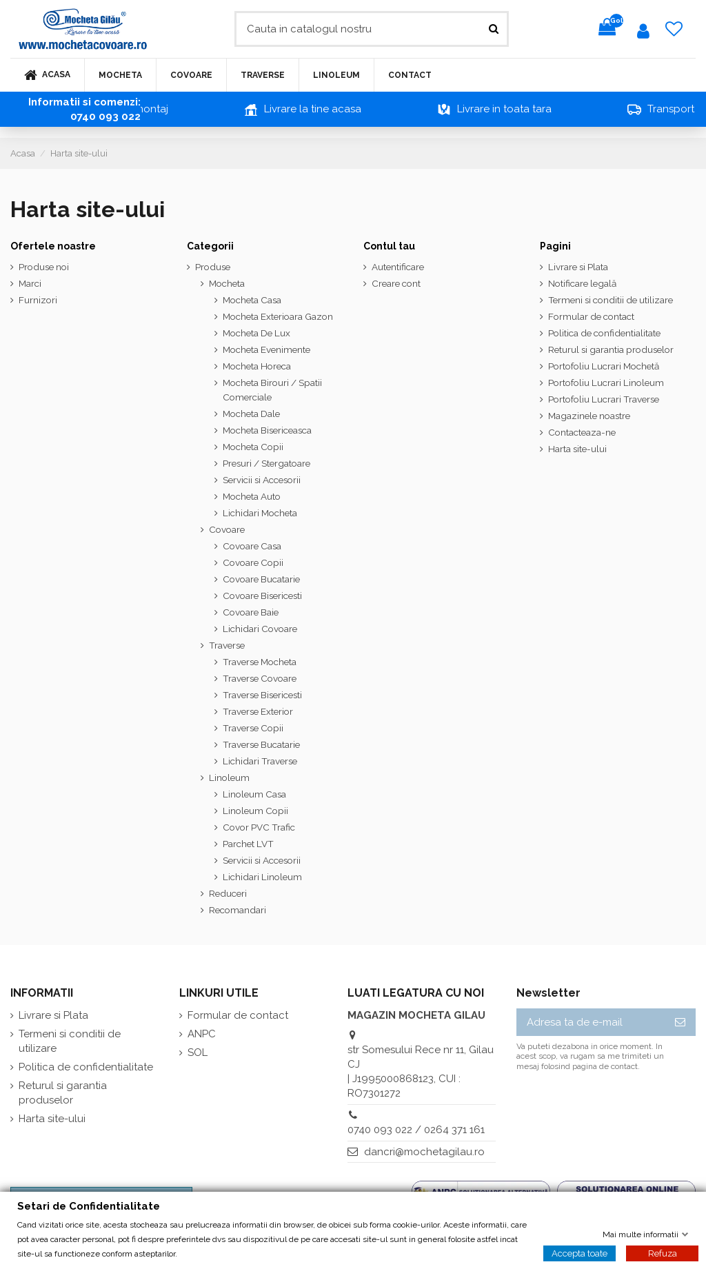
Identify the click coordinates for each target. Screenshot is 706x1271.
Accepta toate (579, 1253)
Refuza (662, 1253)
